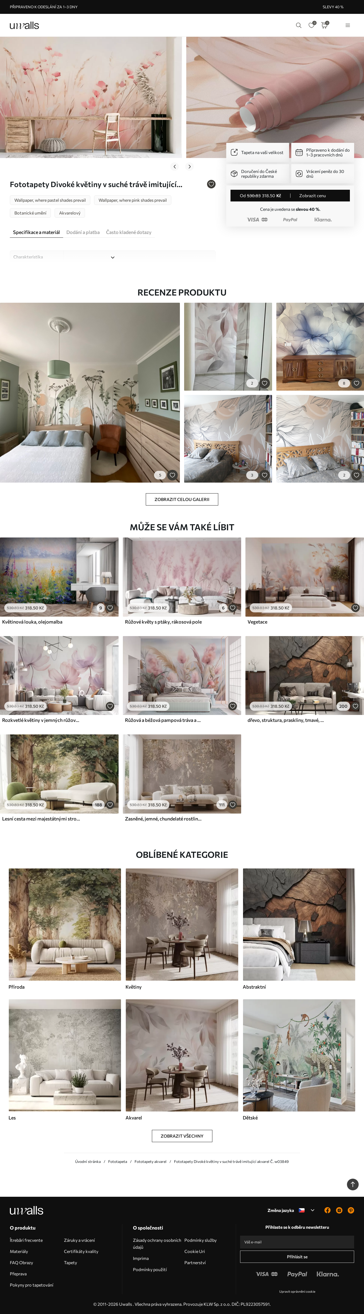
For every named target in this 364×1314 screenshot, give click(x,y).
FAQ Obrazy (21, 1262)
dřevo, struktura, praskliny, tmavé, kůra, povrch (286, 720)
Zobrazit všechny (182, 1135)
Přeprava (18, 1273)
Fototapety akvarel (151, 1161)
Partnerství (195, 1262)
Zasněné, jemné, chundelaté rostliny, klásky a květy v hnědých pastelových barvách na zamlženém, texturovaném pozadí (164, 819)
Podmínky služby (200, 1240)
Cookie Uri (194, 1251)
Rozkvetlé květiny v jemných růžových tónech (41, 720)
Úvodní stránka (88, 1161)
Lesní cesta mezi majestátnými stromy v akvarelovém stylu (41, 819)
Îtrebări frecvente (26, 1240)
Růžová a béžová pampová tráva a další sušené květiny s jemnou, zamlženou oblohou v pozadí (164, 720)
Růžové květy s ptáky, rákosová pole (163, 622)
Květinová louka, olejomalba (32, 622)
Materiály (19, 1251)
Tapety (70, 1262)
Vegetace (257, 622)
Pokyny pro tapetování (31, 1284)
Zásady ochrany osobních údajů (157, 1244)
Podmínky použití (150, 1269)
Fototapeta (117, 1161)
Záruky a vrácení (79, 1240)
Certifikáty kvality (81, 1251)
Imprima (141, 1258)
